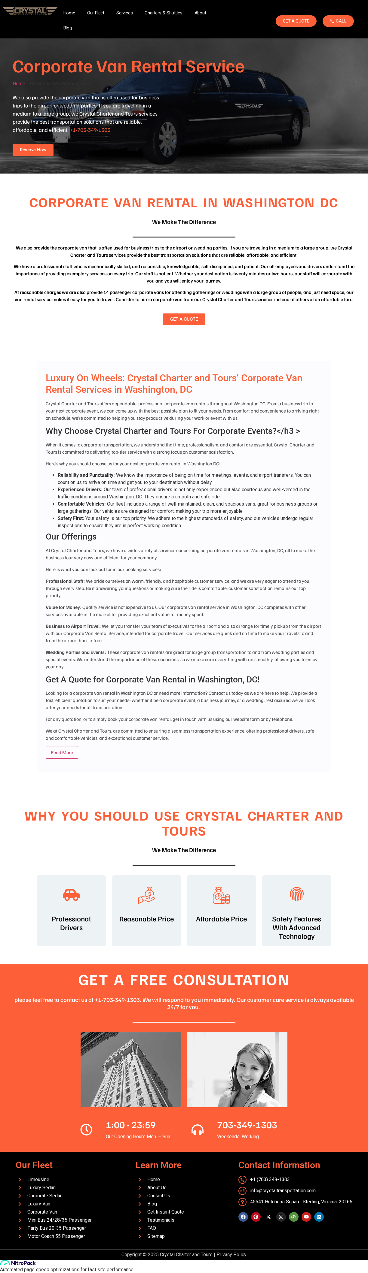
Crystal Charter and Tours (186, 1254)
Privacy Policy (231, 1254)
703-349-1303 (247, 1124)
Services (124, 13)
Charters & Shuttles (163, 13)
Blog (67, 28)
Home (69, 13)
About (200, 13)
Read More (62, 752)
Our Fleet (95, 13)
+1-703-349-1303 (90, 129)
